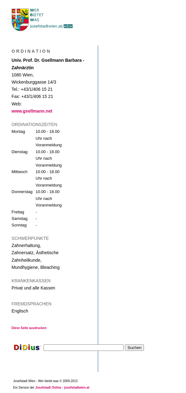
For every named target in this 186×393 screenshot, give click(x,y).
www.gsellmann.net (32, 111)
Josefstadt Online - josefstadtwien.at (62, 387)
